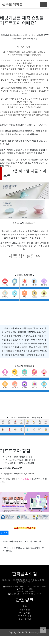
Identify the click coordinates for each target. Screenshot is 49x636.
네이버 (6, 478)
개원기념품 (24, 609)
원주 (24, 606)
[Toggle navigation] (43, 4)
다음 (13, 478)
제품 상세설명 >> (24, 255)
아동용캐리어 (24, 616)
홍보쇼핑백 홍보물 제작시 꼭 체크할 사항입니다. (22, 541)
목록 (4, 533)
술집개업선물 (24, 619)
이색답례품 (24, 612)
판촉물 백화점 (12, 4)
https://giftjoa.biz (26, 473)
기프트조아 (30, 223)
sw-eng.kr (35, 632)
